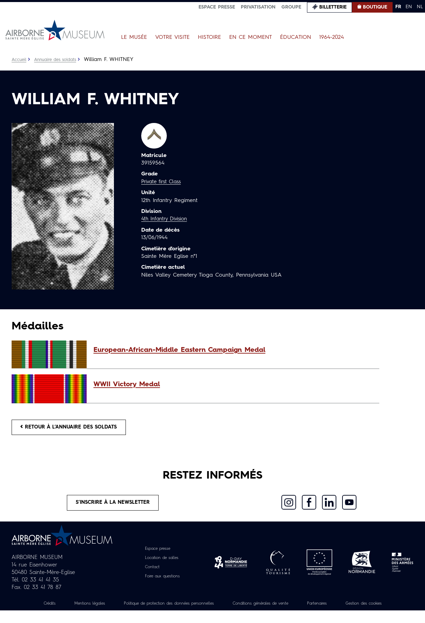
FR (398, 6)
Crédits (54, 608)
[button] (233, 350)
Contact (149, 572)
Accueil (20, 59)
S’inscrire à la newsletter (113, 506)
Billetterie (333, 7)
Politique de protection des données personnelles (192, 608)
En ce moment (250, 37)
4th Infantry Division (166, 219)
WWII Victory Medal (126, 384)
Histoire (209, 37)
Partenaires (365, 608)
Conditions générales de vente (300, 608)
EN (409, 6)
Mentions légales (100, 608)
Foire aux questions (162, 581)
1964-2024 (331, 37)
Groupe (291, 7)
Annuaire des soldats (59, 59)
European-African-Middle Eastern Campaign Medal (179, 350)
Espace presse (217, 7)
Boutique (375, 7)
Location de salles (161, 562)
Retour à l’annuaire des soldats (75, 428)
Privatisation (258, 7)
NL (420, 6)
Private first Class (163, 182)
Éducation (295, 37)
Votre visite (172, 37)
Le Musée (134, 37)
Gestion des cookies (212, 615)
